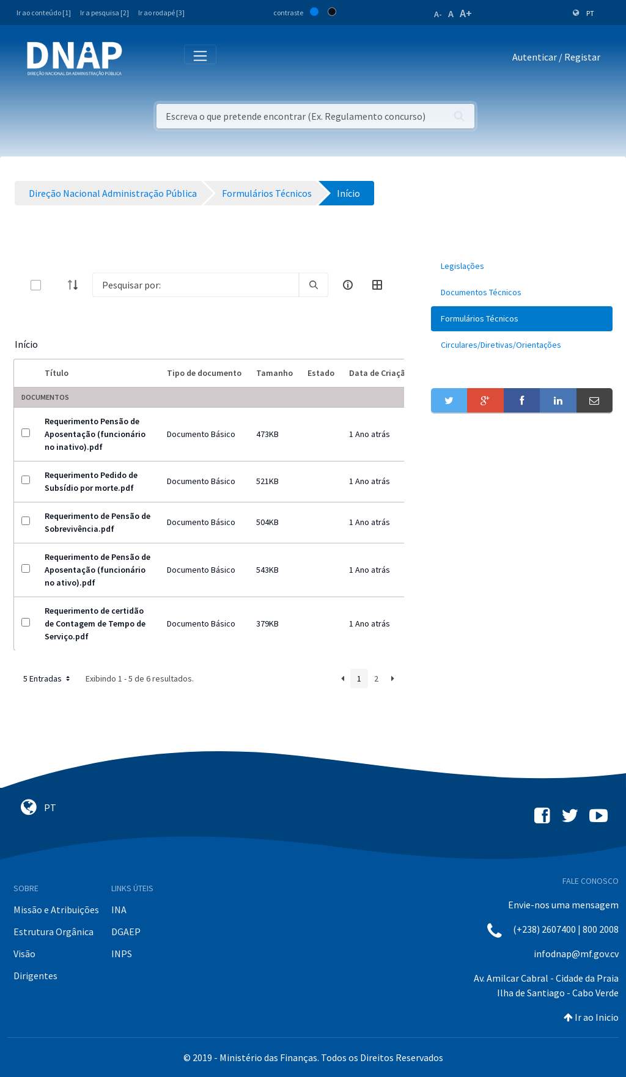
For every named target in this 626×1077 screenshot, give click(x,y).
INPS (121, 953)
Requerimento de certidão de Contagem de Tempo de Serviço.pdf (95, 623)
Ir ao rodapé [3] (161, 12)
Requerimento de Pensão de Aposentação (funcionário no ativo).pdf (97, 569)
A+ (466, 13)
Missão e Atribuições (56, 909)
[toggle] (56, 285)
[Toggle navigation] (139, 59)
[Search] (195, 285)
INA (119, 909)
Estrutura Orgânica (53, 931)
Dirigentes (35, 975)
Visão (24, 953)
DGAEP (126, 931)
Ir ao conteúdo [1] (44, 12)
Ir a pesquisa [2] (104, 12)
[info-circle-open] (348, 285)
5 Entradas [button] (47, 678)
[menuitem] (522, 266)
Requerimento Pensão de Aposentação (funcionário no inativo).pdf (95, 434)
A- (438, 14)
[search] (313, 285)
